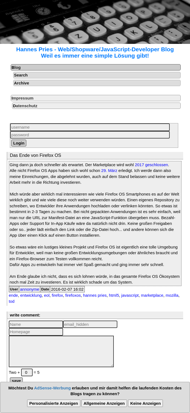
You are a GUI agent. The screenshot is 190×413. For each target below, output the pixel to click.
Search (21, 75)
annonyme (29, 289)
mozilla (172, 295)
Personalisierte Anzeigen (53, 403)
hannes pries (95, 295)
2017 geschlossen (151, 164)
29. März (109, 170)
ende (13, 295)
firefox (57, 295)
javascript (129, 295)
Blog (16, 67)
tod (12, 301)
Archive (21, 83)
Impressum (22, 98)
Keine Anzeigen (145, 403)
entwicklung (31, 295)
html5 (114, 295)
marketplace (152, 295)
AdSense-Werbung (52, 388)
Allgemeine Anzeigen (104, 403)
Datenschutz (25, 105)
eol (46, 295)
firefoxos (73, 295)
